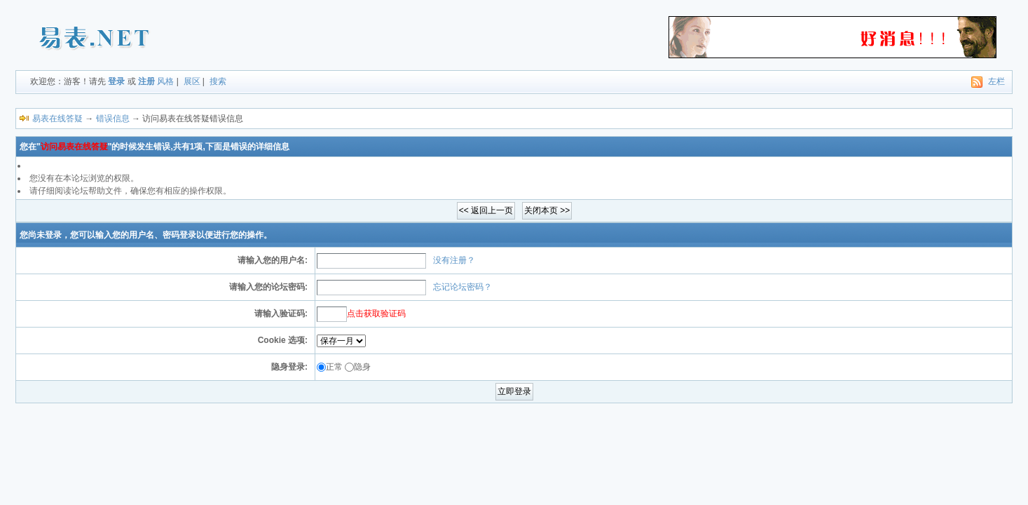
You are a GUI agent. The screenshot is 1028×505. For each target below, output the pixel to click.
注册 (146, 81)
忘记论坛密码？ (462, 287)
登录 (116, 81)
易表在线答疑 (57, 118)
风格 (165, 81)
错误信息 (113, 118)
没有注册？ (454, 260)
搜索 (218, 81)
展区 (192, 81)
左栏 (996, 81)
